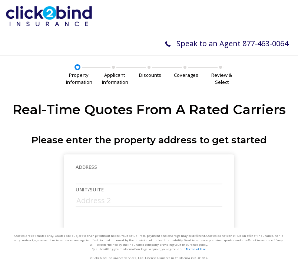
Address (86, 167)
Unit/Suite (90, 189)
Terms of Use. (196, 249)
